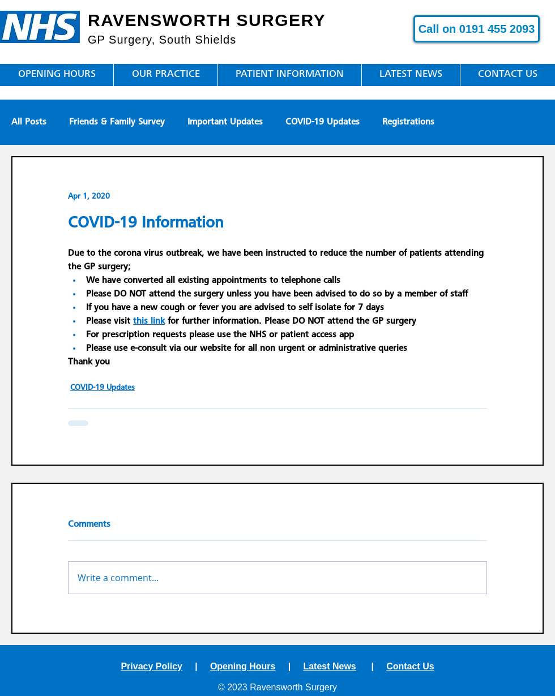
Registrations (408, 122)
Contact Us (410, 666)
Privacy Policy (151, 666)
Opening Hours (243, 666)
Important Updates (225, 122)
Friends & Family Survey (117, 122)
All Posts (28, 122)
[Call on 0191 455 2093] (476, 28)
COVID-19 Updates (322, 122)
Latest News (329, 666)
